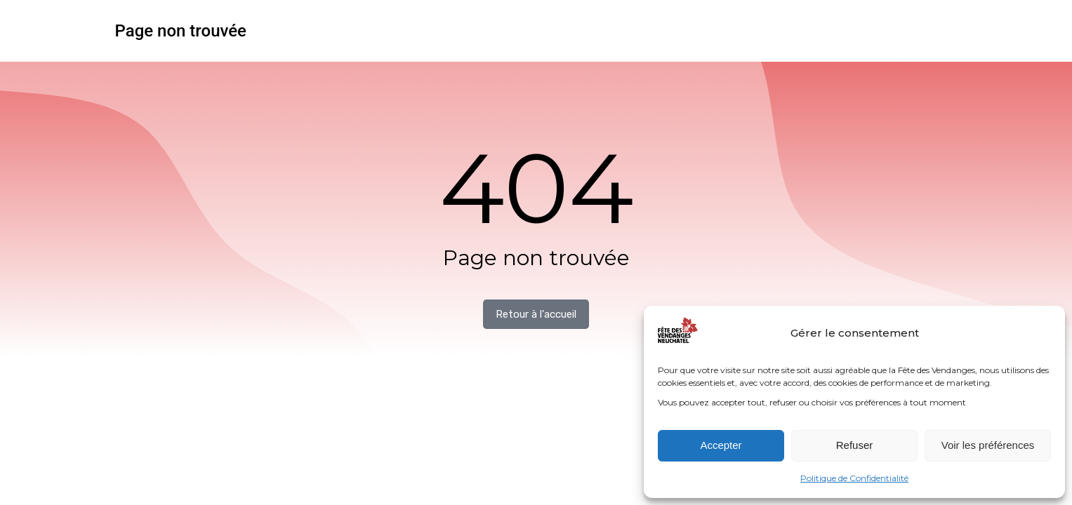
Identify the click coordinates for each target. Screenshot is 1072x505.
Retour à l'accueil (536, 314)
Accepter (720, 445)
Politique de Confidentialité (854, 478)
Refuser (854, 445)
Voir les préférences (988, 445)
